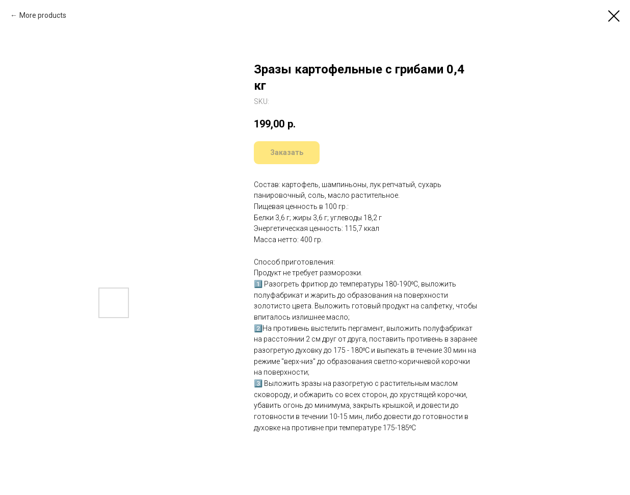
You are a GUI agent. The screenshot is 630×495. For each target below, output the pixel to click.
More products (42, 15)
